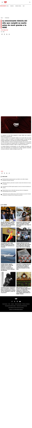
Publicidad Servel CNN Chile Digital (10, 305)
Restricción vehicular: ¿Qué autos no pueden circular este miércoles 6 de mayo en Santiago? (16, 183)
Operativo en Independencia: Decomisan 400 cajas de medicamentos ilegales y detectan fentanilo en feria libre (23, 266)
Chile (7, 5)
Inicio (2, 17)
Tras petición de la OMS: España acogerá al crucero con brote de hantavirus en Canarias (16, 187)
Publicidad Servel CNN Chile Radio (22, 305)
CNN (3, 31)
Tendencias (7, 17)
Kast (23, 5)
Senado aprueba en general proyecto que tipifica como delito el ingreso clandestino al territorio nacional (15, 180)
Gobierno (12, 5)
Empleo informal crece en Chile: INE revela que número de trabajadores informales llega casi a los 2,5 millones (15, 191)
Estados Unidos (18, 5)
